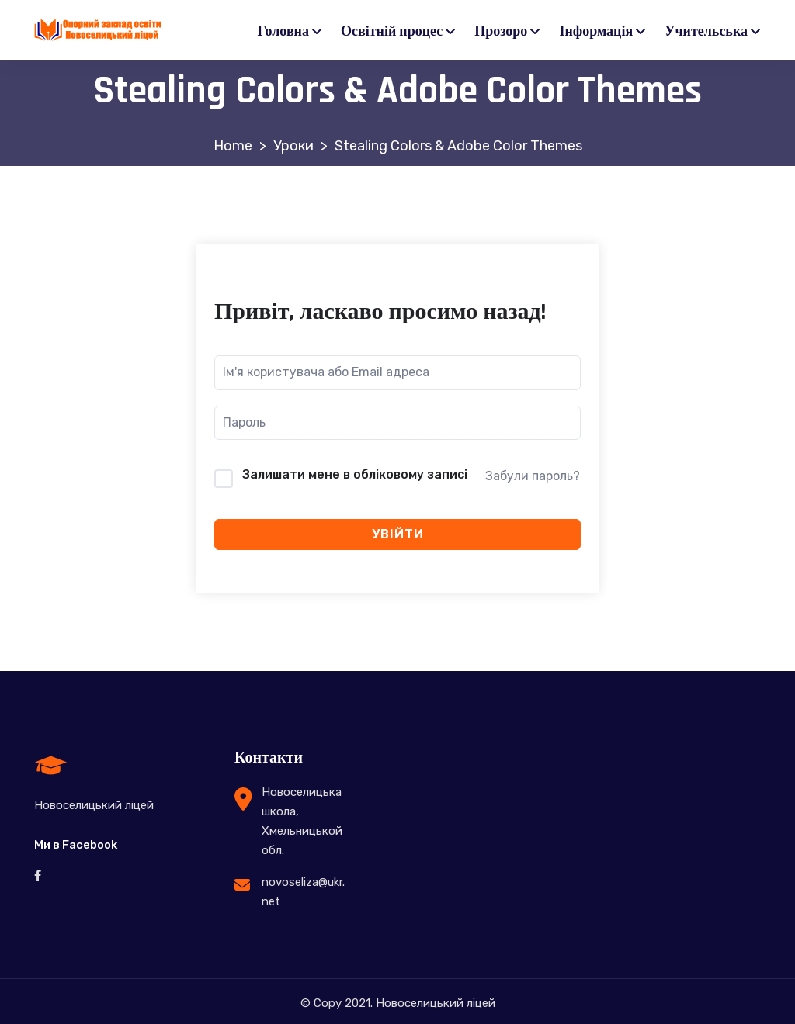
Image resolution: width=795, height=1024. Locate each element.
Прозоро (500, 31)
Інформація (596, 31)
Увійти (398, 534)
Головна (283, 31)
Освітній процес (392, 31)
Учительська (706, 31)
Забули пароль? (532, 476)
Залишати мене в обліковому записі (354, 474)
